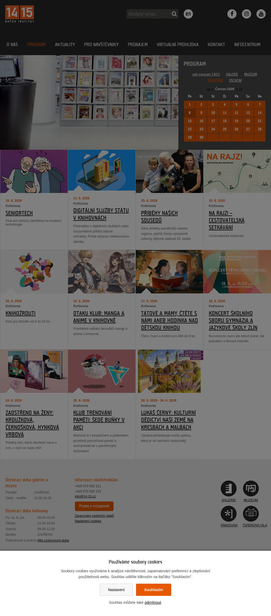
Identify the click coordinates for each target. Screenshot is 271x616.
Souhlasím (153, 590)
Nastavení (116, 590)
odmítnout (152, 602)
